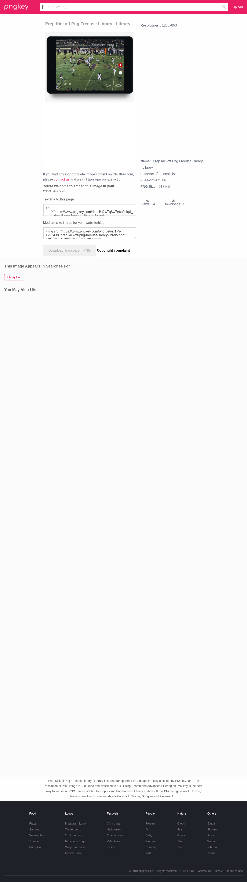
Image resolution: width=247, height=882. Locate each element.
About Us (188, 870)
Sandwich (35, 829)
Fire (179, 829)
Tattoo (211, 853)
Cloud (181, 823)
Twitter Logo (73, 829)
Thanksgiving (115, 835)
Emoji (211, 823)
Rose (210, 835)
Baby (148, 835)
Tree (180, 847)
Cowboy (150, 847)
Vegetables (36, 835)
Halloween (114, 829)
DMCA (219, 870)
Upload (238, 7)
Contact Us (204, 870)
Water (211, 841)
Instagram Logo (75, 823)
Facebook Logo (75, 841)
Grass (181, 835)
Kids (148, 853)
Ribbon (212, 847)
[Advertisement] (125, 134)
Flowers (212, 829)
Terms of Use (234, 870)
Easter (111, 847)
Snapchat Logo (75, 847)
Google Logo (73, 853)
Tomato (34, 841)
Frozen (150, 823)
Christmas (113, 823)
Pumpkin (35, 847)
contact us (61, 179)
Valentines (113, 841)
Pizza (32, 823)
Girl (147, 829)
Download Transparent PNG (69, 250)
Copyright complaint (113, 250)
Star (180, 841)
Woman (150, 841)
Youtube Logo (74, 835)
